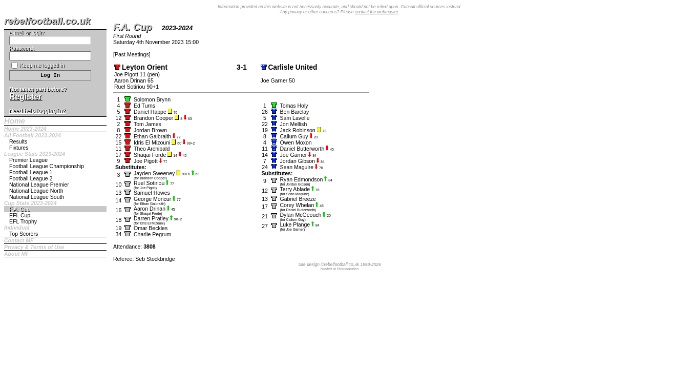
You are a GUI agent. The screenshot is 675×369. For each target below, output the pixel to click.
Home (14, 121)
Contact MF (18, 240)
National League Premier (39, 184)
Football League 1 (30, 172)
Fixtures (19, 148)
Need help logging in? (37, 111)
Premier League (28, 160)
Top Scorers (23, 234)
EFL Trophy (23, 221)
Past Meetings (132, 54)
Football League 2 (30, 178)
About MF (16, 254)
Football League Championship (46, 166)
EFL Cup (19, 215)
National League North (36, 191)
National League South (36, 197)
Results (18, 141)
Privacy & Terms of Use (34, 247)
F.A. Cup (19, 209)
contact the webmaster (376, 11)
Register (25, 96)
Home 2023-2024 (25, 129)
